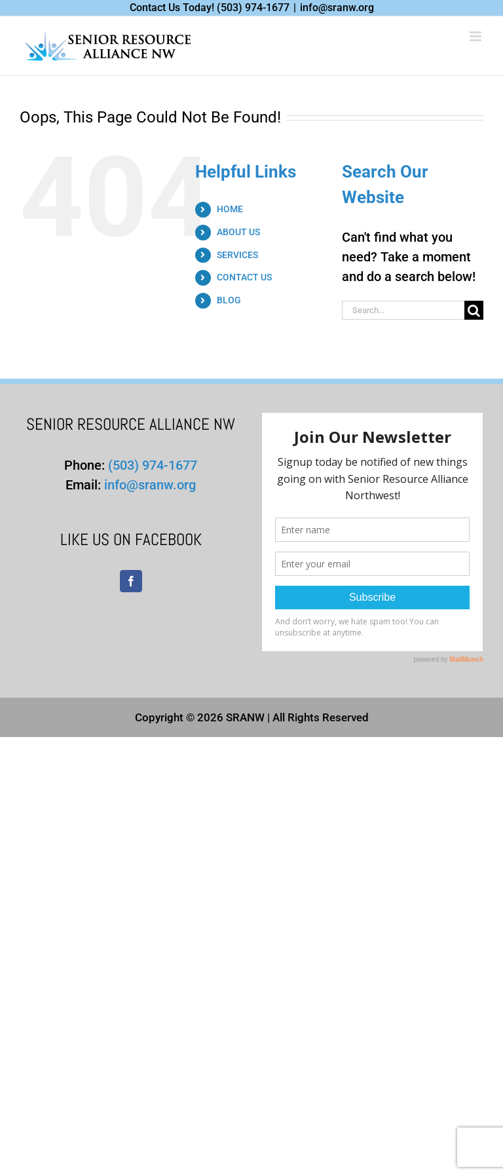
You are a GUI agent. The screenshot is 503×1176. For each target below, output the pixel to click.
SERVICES (237, 255)
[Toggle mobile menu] (476, 36)
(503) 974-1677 (253, 7)
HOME (230, 209)
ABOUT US (238, 232)
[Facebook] (131, 581)
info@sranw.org (337, 7)
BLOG (229, 300)
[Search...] (403, 310)
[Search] (473, 310)
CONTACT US (244, 277)
